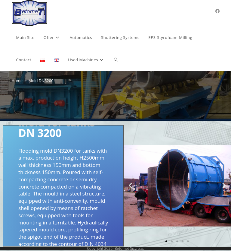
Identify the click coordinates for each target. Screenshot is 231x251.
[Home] (17, 80)
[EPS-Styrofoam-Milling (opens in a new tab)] (170, 37)
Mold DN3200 (41, 80)
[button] (130, 185)
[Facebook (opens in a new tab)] (217, 11)
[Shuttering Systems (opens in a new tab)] (120, 37)
